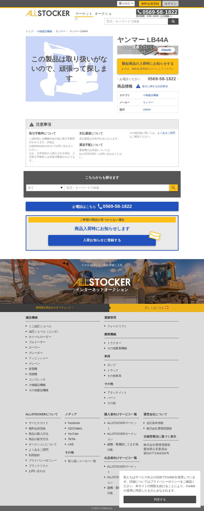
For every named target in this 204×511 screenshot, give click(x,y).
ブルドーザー (37, 342)
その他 (111, 403)
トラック (112, 370)
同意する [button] (160, 499)
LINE (71, 444)
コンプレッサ (37, 379)
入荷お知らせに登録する (102, 240)
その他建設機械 (38, 390)
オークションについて (43, 444)
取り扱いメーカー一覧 (82, 461)
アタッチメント (117, 392)
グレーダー (36, 353)
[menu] (126, 3)
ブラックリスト (38, 465)
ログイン (170, 3)
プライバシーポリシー (43, 460)
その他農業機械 (117, 348)
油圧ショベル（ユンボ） (44, 331)
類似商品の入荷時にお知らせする (148, 66)
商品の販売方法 (38, 439)
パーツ (111, 397)
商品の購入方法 (38, 433)
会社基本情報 (154, 423)
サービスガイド (38, 423)
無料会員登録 (150, 3)
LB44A (147, 109)
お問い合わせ (37, 471)
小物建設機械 (150, 95)
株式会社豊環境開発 (159, 428)
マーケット (83, 13)
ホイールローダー (40, 336)
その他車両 (114, 375)
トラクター (114, 343)
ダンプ (111, 365)
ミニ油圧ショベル (40, 326)
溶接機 (33, 374)
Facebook (74, 423)
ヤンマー (148, 102)
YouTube (73, 433)
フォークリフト (117, 326)
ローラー (34, 347)
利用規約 (34, 455)
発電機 (33, 368)
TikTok (72, 439)
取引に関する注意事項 (155, 86)
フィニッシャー (38, 358)
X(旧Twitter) (75, 428)
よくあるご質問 (166, 132)
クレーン (34, 363)
